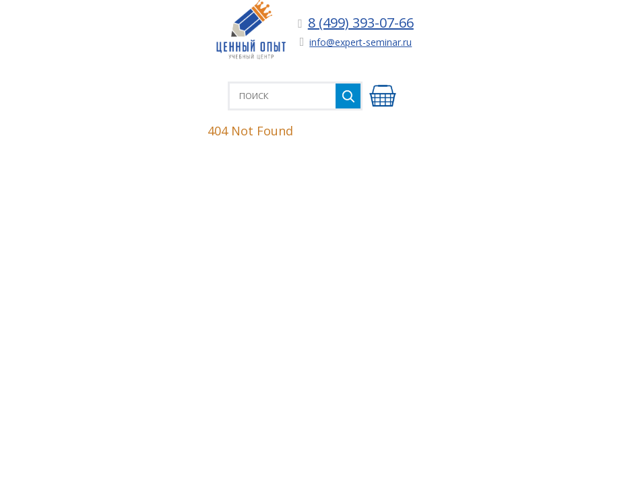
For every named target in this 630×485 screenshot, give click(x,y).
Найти (348, 96)
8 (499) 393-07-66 (361, 22)
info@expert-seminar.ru (360, 42)
